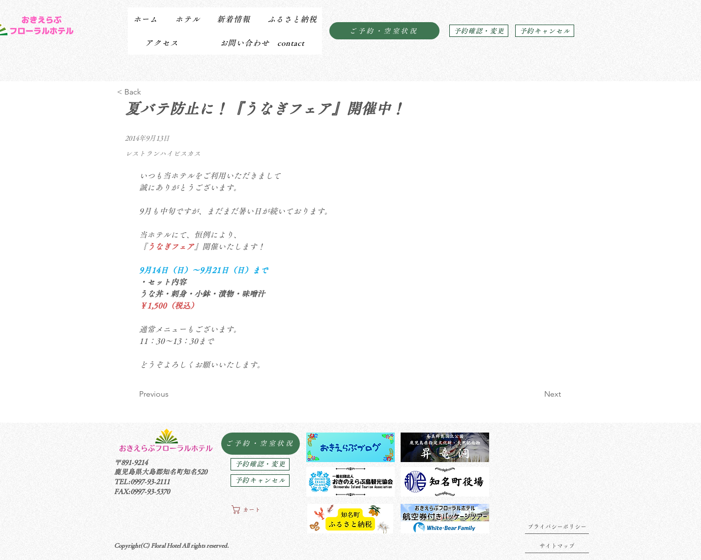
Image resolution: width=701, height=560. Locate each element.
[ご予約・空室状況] (384, 30)
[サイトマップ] (557, 545)
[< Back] (149, 92)
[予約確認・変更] (478, 31)
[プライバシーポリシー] (557, 526)
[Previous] (171, 394)
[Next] (536, 394)
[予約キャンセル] (544, 31)
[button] (187, 19)
